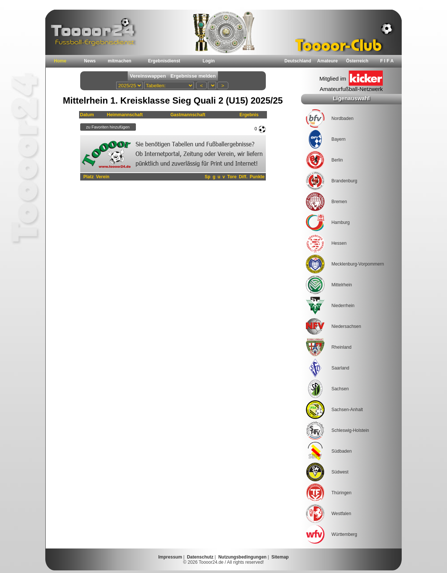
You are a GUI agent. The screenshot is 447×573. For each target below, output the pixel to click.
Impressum (170, 557)
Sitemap (280, 557)
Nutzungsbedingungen (242, 557)
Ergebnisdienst (164, 61)
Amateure (327, 61)
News (89, 61)
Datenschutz (200, 557)
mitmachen (119, 61)
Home (60, 61)
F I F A (387, 61)
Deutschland (297, 61)
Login (209, 61)
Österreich (357, 61)
